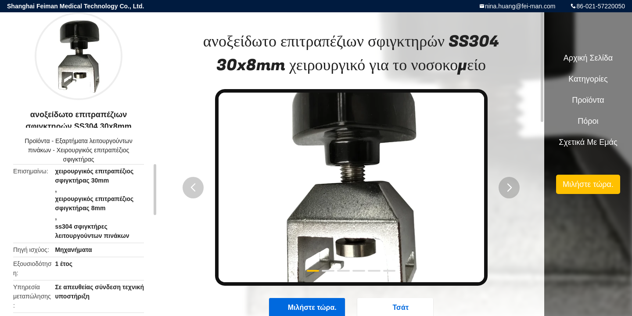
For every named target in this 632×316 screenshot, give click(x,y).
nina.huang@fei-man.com (520, 6)
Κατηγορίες (587, 79)
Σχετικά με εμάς (588, 142)
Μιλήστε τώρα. (588, 184)
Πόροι (588, 121)
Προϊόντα (37, 140)
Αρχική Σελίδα (588, 58)
